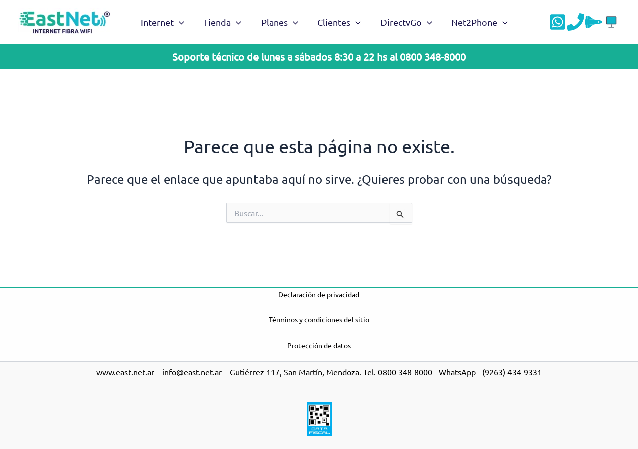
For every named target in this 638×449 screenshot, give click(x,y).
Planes (276, 22)
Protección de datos (319, 345)
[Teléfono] (575, 22)
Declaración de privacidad (318, 294)
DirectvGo (400, 22)
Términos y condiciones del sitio (319, 319)
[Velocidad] (593, 22)
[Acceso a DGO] (611, 22)
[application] (178, 22)
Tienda (220, 22)
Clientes (334, 22)
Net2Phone (472, 22)
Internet (162, 22)
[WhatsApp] (557, 22)
